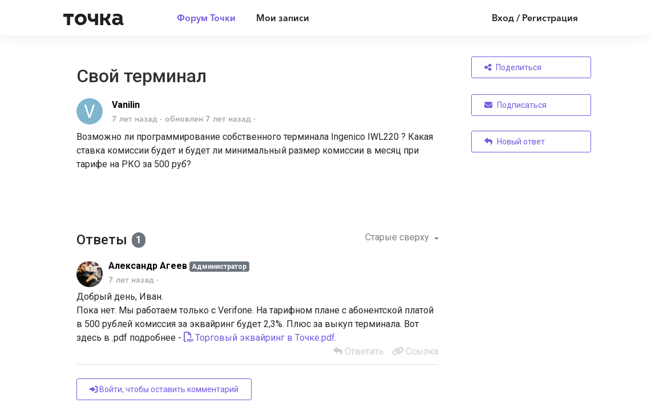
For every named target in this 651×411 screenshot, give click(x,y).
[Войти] (526, 17)
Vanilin (126, 104)
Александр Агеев (147, 265)
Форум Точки (206, 17)
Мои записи (282, 17)
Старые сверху (398, 237)
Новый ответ (514, 141)
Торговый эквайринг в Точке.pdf (265, 337)
